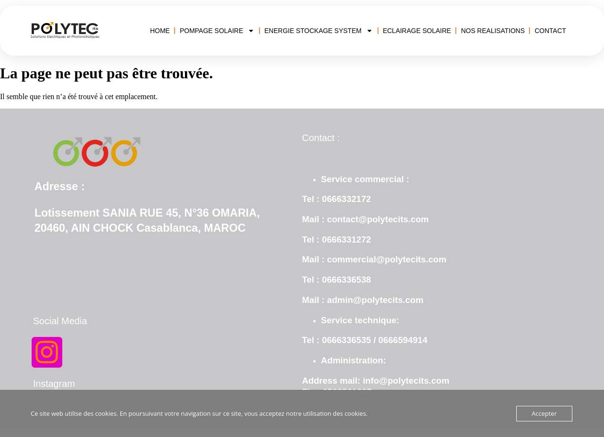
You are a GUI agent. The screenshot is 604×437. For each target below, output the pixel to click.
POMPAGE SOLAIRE (217, 31)
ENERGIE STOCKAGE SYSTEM (318, 31)
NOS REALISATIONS (493, 30)
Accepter (544, 413)
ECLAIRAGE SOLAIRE (417, 30)
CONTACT (550, 30)
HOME (160, 30)
